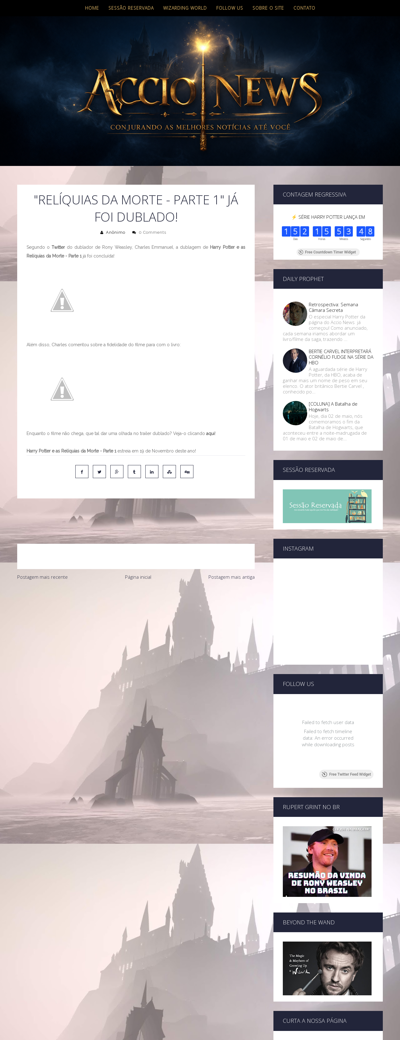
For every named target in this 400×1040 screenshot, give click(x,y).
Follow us (229, 8)
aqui (210, 433)
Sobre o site (268, 8)
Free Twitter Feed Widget (346, 774)
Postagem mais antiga (231, 551)
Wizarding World (185, 8)
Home (92, 8)
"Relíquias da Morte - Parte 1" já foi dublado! (136, 208)
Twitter (58, 247)
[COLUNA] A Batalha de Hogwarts (333, 406)
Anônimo (115, 232)
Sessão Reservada (131, 8)
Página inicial (138, 551)
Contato (304, 8)
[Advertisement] (136, 604)
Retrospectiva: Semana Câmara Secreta (333, 307)
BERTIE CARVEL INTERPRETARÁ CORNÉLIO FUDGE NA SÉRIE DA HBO (341, 357)
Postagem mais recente (42, 551)
